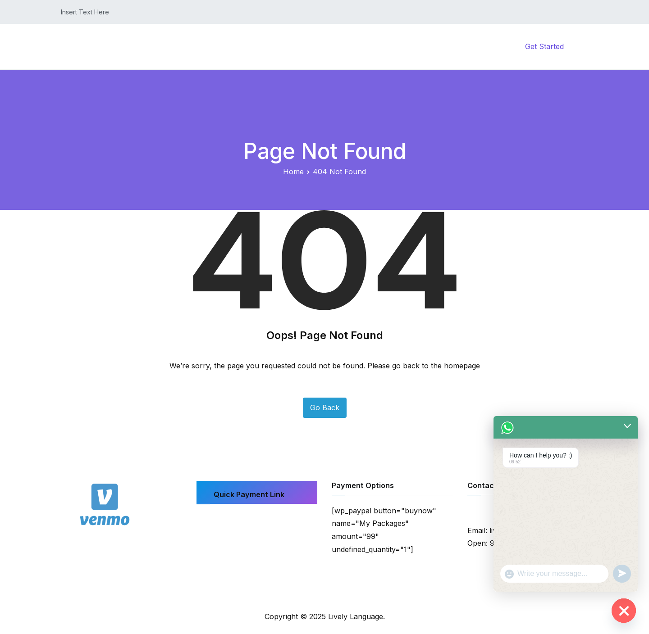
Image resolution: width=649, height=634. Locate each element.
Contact (493, 46)
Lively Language (355, 616)
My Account (438, 46)
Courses (381, 46)
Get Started (544, 46)
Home (334, 46)
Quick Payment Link (249, 494)
